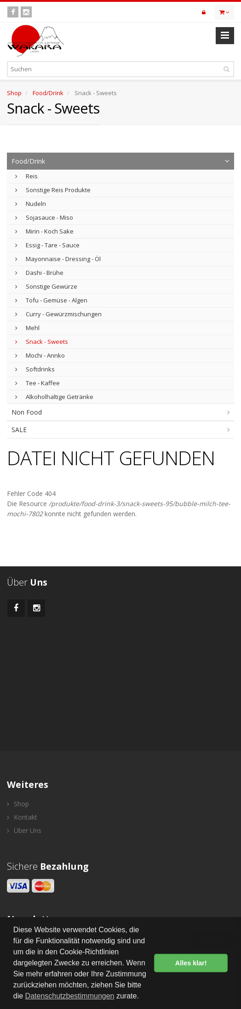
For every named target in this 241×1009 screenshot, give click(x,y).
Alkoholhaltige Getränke (54, 397)
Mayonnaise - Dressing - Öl (58, 259)
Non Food (26, 412)
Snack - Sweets (41, 341)
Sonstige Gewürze (46, 286)
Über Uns (24, 830)
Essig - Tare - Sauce (47, 245)
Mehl (27, 328)
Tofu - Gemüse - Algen (51, 300)
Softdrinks (35, 369)
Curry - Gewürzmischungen (58, 314)
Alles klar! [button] (191, 963)
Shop (14, 93)
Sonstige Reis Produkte (53, 190)
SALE (19, 429)
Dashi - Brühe (39, 272)
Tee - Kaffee (37, 383)
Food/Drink (48, 93)
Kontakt (22, 817)
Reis (26, 176)
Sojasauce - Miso (44, 217)
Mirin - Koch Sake (44, 231)
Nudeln (30, 204)
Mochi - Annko (40, 355)
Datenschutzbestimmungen (70, 996)
